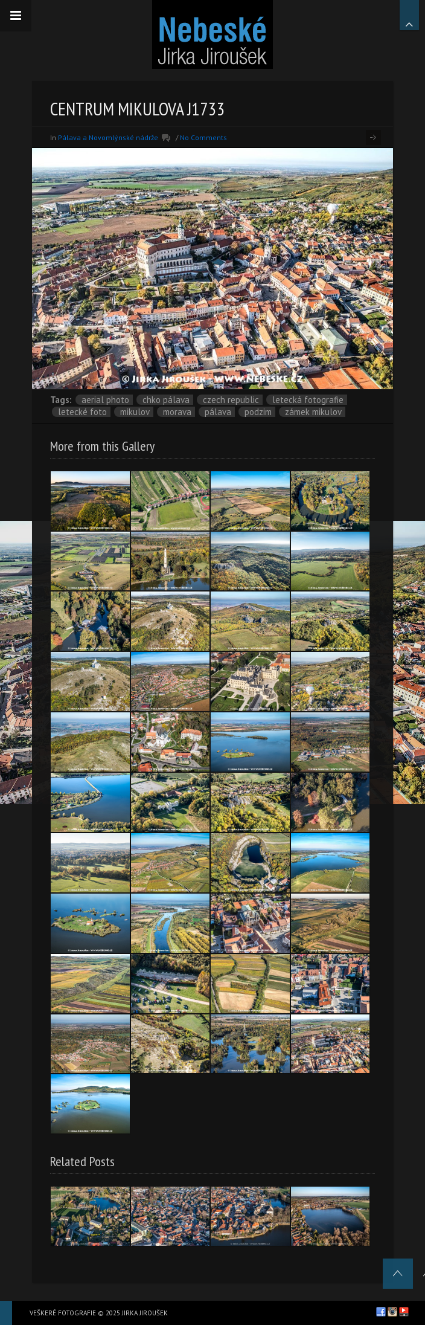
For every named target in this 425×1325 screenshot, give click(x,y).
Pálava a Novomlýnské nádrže (108, 137)
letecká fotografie (308, 400)
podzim (258, 412)
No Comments (203, 137)
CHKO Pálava (166, 400)
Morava (177, 412)
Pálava (218, 412)
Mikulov (135, 412)
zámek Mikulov (313, 412)
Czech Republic (231, 400)
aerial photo (105, 400)
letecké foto (82, 412)
